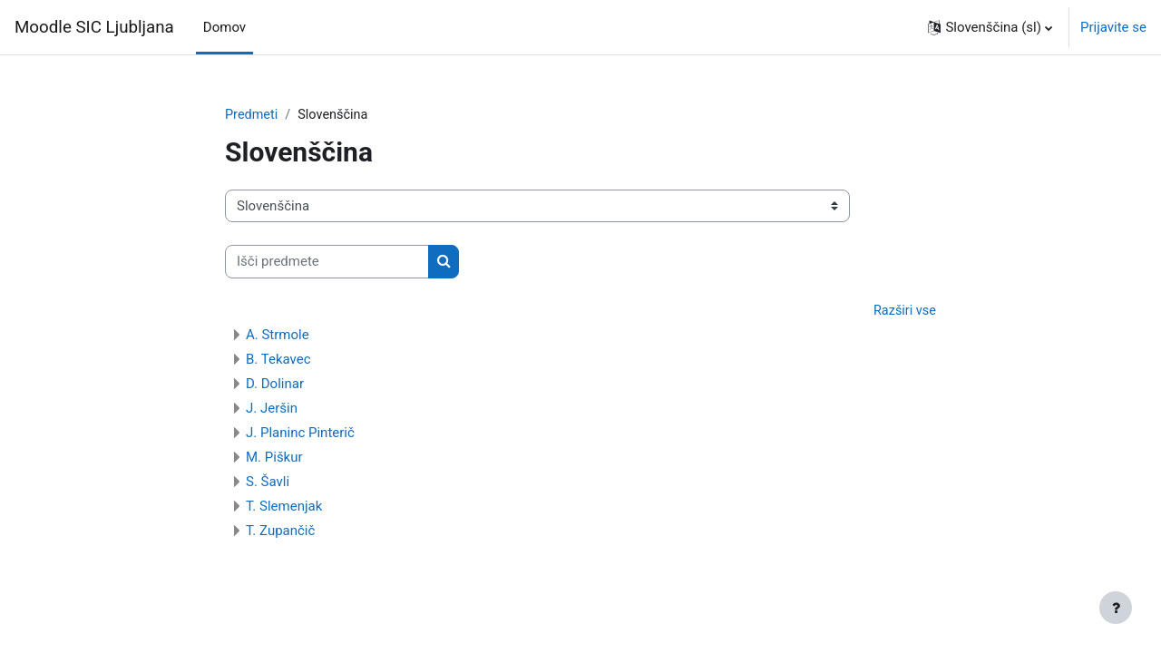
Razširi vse (903, 312)
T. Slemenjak (284, 508)
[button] (990, 27)
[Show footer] (1115, 607)
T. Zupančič (280, 532)
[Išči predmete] (327, 262)
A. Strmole (277, 336)
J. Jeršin (272, 410)
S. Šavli (267, 483)
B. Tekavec (278, 361)
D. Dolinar (275, 385)
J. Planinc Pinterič (300, 434)
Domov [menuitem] (224, 27)
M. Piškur (274, 459)
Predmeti (252, 115)
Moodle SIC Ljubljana (94, 27)
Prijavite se (1113, 27)
